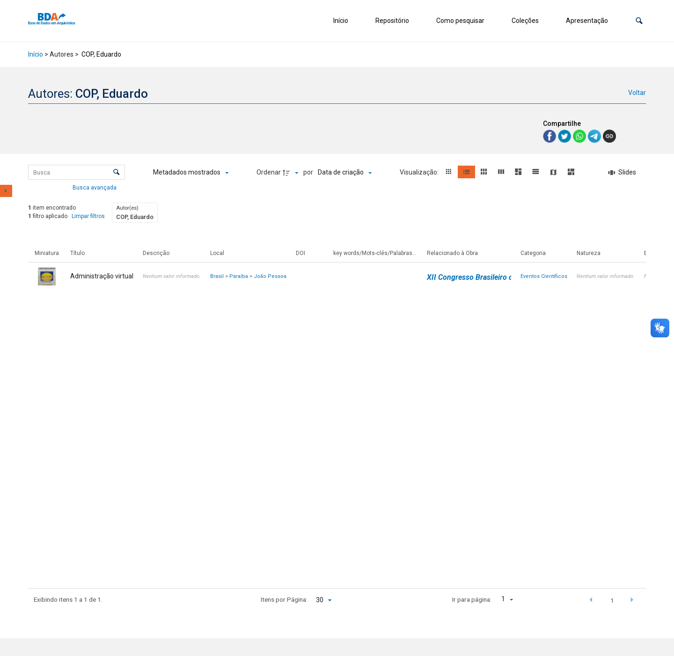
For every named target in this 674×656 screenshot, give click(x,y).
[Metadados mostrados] (190, 173)
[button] (639, 21)
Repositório (392, 20)
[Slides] (622, 173)
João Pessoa (270, 276)
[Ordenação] (344, 173)
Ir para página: (471, 599)
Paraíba (238, 276)
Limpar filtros (88, 216)
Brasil (217, 276)
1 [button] (612, 600)
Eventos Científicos (543, 276)
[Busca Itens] (76, 172)
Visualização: (420, 172)
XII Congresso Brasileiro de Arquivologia (493, 277)
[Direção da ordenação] (291, 173)
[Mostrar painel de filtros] (6, 191)
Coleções (525, 20)
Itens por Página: (284, 599)
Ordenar (268, 172)
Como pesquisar (460, 20)
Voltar (637, 92)
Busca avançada (95, 187)
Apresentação (587, 20)
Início (340, 20)
